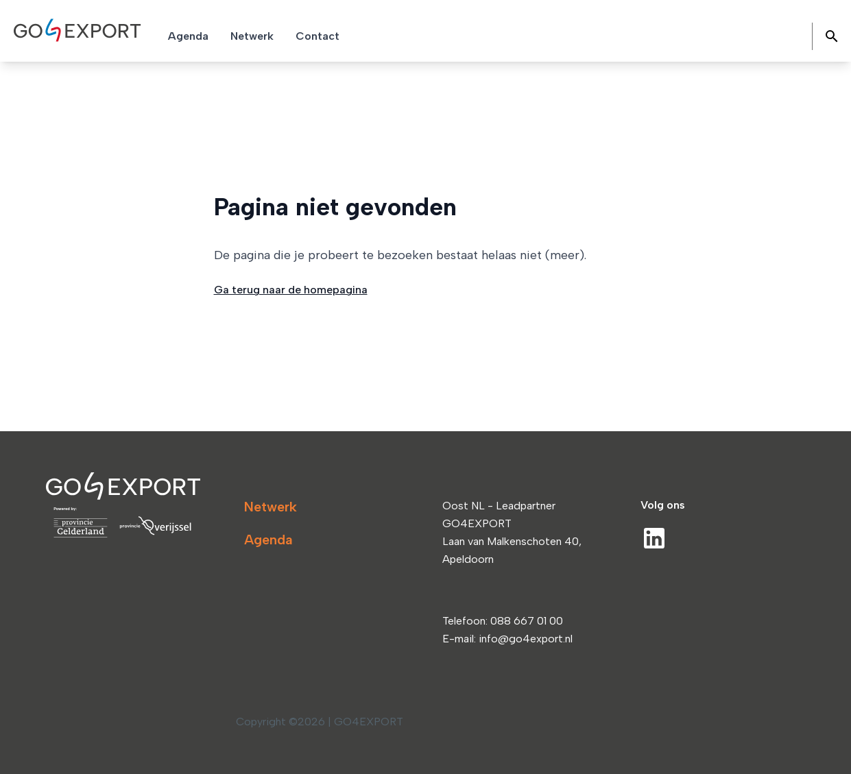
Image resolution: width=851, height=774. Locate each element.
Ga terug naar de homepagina (291, 289)
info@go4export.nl (526, 638)
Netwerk (270, 506)
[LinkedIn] (654, 538)
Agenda (268, 539)
